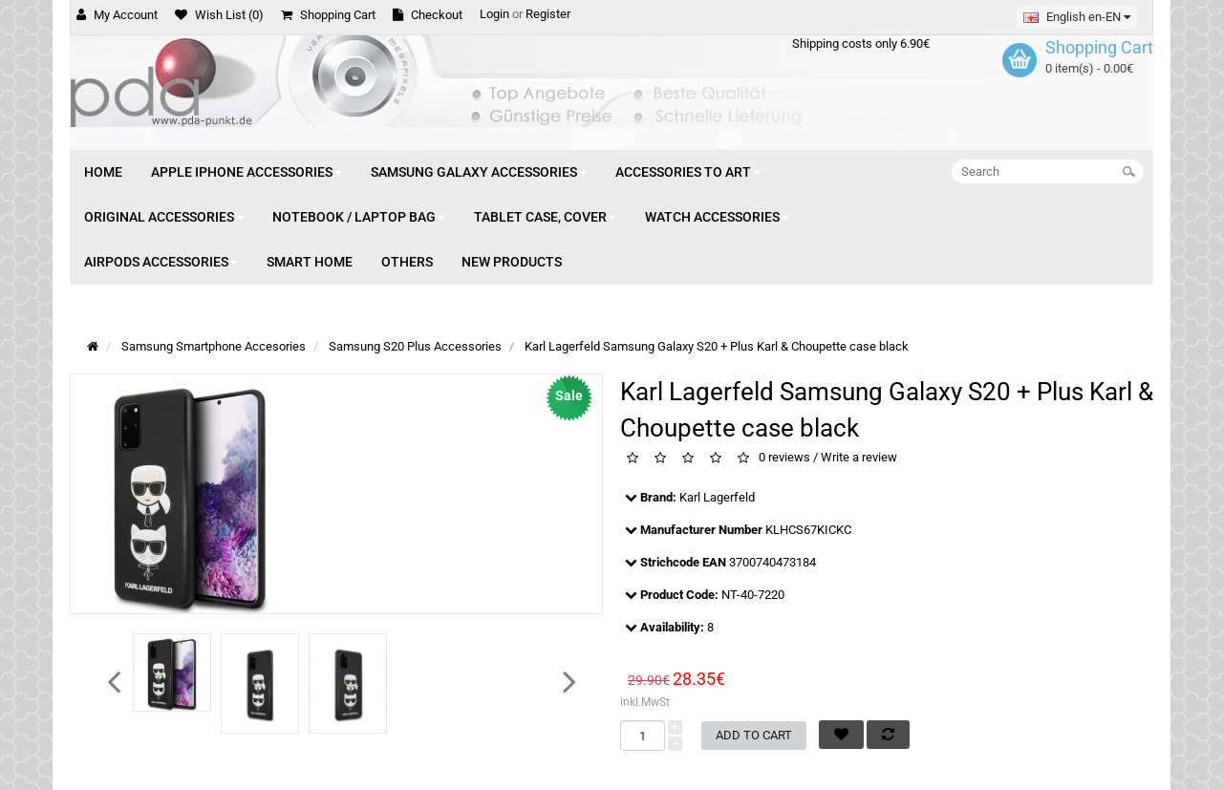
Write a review (859, 458)
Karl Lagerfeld (717, 497)
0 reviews (784, 458)
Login (494, 14)
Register (548, 14)
